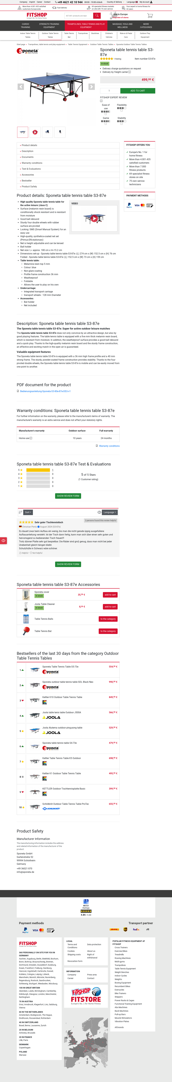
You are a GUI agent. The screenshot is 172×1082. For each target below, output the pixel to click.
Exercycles (119, 990)
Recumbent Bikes (122, 986)
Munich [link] (32, 977)
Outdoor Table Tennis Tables (101, 47)
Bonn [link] (21, 962)
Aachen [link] (22, 959)
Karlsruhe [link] (42, 971)
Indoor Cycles (121, 976)
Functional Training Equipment (128, 1004)
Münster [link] (40, 977)
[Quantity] (110, 93)
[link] (129, 208)
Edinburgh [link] (23, 994)
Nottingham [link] (24, 997)
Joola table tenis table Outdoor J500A (61, 715)
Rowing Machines (123, 958)
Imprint (32, 2)
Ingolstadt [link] (32, 971)
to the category (108, 621)
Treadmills (119, 954)
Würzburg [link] (53, 983)
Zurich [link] (43, 1025)
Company (23, 2)
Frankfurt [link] (29, 968)
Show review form (68, 498)
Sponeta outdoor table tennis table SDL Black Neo (67, 684)
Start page (21, 47)
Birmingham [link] (40, 991)
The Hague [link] (47, 1015)
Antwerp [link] (23, 1033)
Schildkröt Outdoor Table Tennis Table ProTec (65, 806)
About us (91, 951)
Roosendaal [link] (34, 1018)
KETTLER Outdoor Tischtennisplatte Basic (63, 791)
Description (27, 153)
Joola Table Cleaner (44, 606)
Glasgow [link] (33, 994)
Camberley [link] (51, 991)
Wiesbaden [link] (43, 983)
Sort (27, 514)
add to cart (138, 93)
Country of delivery (116, 2)
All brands (119, 1027)
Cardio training (25, 28)
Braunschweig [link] (38, 962)
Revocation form (75, 961)
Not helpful (36, 555)
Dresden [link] (32, 965)
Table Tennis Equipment (77, 47)
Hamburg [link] (47, 968)
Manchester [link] (51, 994)
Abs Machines (121, 1007)
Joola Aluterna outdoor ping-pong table (62, 730)
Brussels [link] (31, 1033)
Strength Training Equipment (49, 28)
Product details (29, 147)
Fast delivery (62, 8)
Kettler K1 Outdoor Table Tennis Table (61, 776)
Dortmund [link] (23, 965)
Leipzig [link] (38, 974)
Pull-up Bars (120, 1014)
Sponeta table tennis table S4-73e (59, 745)
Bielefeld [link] (46, 959)
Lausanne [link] (35, 1025)
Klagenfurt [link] (39, 1004)
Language (132, 2)
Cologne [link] (30, 974)
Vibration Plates (122, 1021)
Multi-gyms (120, 961)
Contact (47, 2)
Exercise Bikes (121, 951)
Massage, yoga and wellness (122, 28)
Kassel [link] (50, 971)
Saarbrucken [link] (44, 980)
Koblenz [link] (22, 974)
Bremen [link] (49, 962)
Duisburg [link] (52, 965)
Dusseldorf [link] (42, 965)
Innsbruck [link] (28, 1004)
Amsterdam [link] (24, 1015)
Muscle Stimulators (123, 1018)
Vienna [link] (22, 1007)
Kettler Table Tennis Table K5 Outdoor (61, 760)
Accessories (28, 177)
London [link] (41, 994)
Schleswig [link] (23, 983)
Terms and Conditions (72, 946)
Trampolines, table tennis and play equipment (86, 28)
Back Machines (121, 1011)
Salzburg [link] (53, 1004)
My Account (146, 2)
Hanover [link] (23, 971)
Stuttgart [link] (33, 983)
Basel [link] (21, 1025)
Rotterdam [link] (46, 1018)
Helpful (23, 555)
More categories (146, 28)
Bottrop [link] (28, 962)
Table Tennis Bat (43, 633)
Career (39, 2)
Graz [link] (21, 1004)
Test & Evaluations (31, 171)
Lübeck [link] (46, 974)
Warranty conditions (32, 165)
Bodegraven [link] (35, 1015)
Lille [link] (21, 1040)
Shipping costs (74, 954)
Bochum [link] (54, 959)
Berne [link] (27, 1025)
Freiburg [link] (38, 968)
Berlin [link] (38, 959)
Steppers (119, 997)
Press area (92, 975)
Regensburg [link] (24, 980)
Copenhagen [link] (24, 1047)
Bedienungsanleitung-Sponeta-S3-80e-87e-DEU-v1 (44, 393)
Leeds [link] (31, 991)
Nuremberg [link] (50, 977)
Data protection (94, 944)
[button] (21, 89)
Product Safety (29, 189)
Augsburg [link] (31, 959)
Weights (118, 979)
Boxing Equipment (123, 983)
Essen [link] (21, 968)
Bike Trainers (120, 993)
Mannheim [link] (24, 977)
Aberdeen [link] (23, 991)
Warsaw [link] (22, 1055)
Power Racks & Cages (124, 1000)
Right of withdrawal (92, 956)
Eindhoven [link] (23, 1018)
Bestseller (27, 183)
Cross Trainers (121, 947)
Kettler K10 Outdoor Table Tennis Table (62, 699)
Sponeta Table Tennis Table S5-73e (60, 669)
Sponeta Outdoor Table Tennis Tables (131, 47)
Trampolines (120, 965)
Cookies (71, 951)
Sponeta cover (41, 594)
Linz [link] (46, 1004)
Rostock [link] (34, 980)
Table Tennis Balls (43, 621)
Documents (27, 159)
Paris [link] (25, 1040)
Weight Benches (122, 972)
